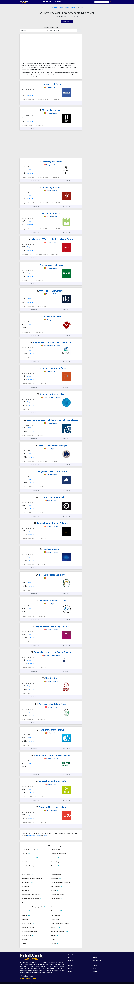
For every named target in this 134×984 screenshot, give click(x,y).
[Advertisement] (34, 49)
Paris (69, 963)
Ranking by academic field (50, 27)
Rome (70, 971)
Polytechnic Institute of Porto (50, 368)
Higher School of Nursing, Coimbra (51, 626)
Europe (73, 7)
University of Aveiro (50, 213)
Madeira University (50, 549)
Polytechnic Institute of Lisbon (51, 471)
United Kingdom (97, 960)
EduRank (75, 16)
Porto (29, 835)
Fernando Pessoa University (50, 574)
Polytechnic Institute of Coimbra (51, 523)
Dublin (70, 968)
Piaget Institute (51, 678)
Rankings (66, 103)
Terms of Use (100, 983)
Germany (95, 963)
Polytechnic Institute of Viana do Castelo (50, 342)
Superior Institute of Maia (50, 394)
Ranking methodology (28, 979)
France (95, 957)
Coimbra (38, 835)
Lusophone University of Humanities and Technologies (51, 420)
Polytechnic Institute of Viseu (50, 704)
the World (30, 95)
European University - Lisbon (51, 807)
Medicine (54, 7)
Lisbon (33, 835)
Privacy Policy (110, 983)
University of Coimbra (50, 161)
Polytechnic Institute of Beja (51, 781)
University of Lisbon (50, 110)
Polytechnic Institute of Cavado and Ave (50, 755)
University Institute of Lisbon (50, 600)
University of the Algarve (50, 729)
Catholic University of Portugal (51, 445)
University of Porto (51, 84)
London (70, 965)
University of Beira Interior (50, 290)
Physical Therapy (64, 7)
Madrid (70, 960)
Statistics (35, 103)
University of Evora (51, 316)
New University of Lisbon (50, 265)
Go (79, 30)
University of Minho (50, 187)
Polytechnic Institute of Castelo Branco (51, 652)
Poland (95, 965)
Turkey (95, 968)
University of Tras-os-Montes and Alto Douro (51, 239)
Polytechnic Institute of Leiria (50, 497)
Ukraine (95, 971)
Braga (45, 835)
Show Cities (67, 22)
